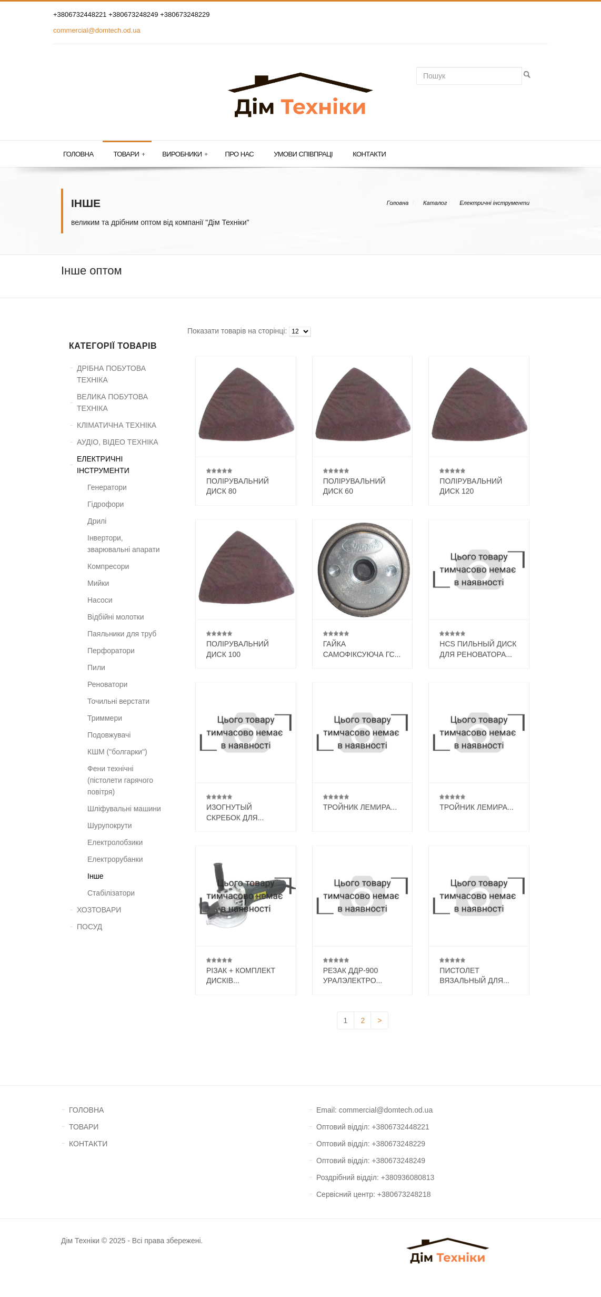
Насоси (100, 600)
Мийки (98, 583)
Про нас (239, 154)
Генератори (107, 487)
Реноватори (107, 684)
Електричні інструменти (494, 203)
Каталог (435, 203)
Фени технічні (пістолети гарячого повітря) (120, 780)
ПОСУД (89, 926)
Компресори (108, 566)
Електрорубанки (115, 859)
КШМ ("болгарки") (117, 752)
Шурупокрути (109, 825)
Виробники (184, 154)
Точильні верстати (118, 701)
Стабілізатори (111, 893)
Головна (78, 154)
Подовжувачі (109, 735)
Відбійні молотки (115, 617)
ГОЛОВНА (86, 1110)
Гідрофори (105, 504)
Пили (96, 667)
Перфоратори (111, 650)
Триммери (104, 718)
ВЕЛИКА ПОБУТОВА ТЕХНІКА (112, 402)
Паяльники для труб (121, 634)
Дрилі (96, 521)
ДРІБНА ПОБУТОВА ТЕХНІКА (111, 374)
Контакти (369, 154)
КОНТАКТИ (88, 1143)
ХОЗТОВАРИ (99, 910)
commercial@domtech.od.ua (97, 30)
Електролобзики (115, 842)
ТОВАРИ (83, 1127)
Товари (129, 154)
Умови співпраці (303, 154)
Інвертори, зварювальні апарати (123, 544)
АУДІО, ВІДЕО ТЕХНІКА (117, 442)
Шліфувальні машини (124, 808)
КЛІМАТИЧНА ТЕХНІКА (116, 425)
